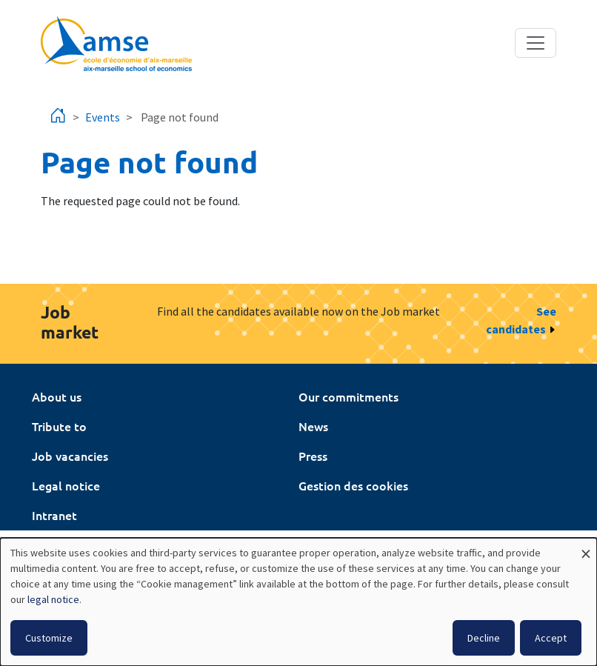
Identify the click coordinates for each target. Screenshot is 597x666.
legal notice (53, 599)
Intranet (54, 515)
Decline (483, 638)
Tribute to (59, 426)
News (313, 426)
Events (102, 117)
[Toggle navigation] (535, 43)
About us (56, 396)
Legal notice (66, 485)
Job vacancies (70, 455)
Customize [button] (49, 638)
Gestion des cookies (353, 485)
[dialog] (298, 602)
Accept (551, 638)
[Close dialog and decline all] (586, 547)
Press (312, 455)
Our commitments (348, 396)
